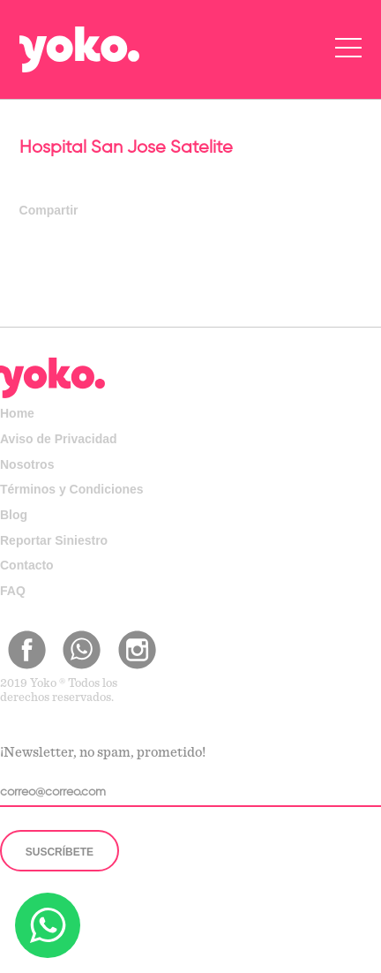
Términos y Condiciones (72, 489)
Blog (13, 515)
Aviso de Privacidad (58, 439)
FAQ (13, 591)
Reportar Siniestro (54, 540)
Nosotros (27, 464)
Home (17, 413)
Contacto (27, 565)
